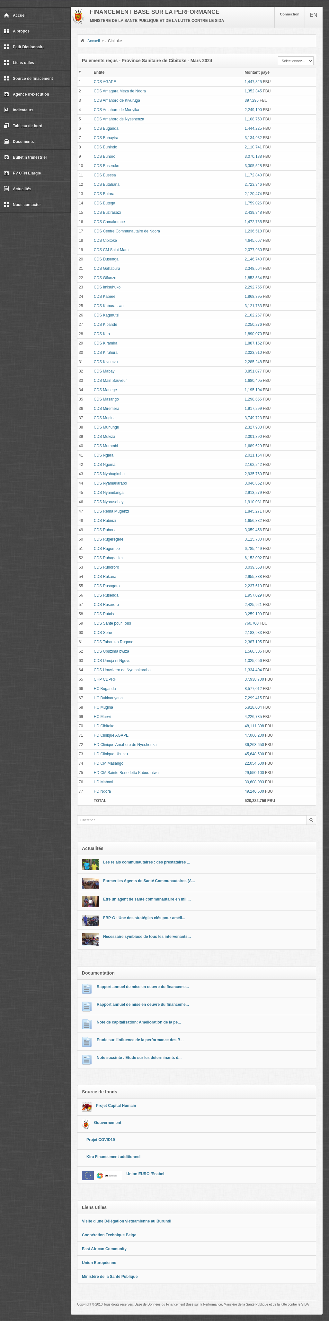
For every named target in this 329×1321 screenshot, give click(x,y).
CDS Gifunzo (105, 278)
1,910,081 (253, 502)
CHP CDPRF (105, 679)
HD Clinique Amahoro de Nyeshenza (125, 744)
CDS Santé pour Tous (112, 623)
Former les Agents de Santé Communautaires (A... (149, 881)
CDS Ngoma (104, 464)
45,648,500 (254, 754)
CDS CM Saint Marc (111, 250)
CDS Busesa (105, 175)
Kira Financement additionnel (113, 1157)
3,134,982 (253, 138)
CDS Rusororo (106, 604)
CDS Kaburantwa (109, 306)
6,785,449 (253, 548)
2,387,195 (253, 642)
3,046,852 (253, 483)
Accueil (15, 15)
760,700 (252, 623)
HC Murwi (102, 716)
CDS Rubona (105, 530)
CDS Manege (105, 390)
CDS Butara (104, 194)
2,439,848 (253, 212)
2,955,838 (253, 576)
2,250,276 (253, 324)
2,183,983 (253, 632)
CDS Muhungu (106, 427)
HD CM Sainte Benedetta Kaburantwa (126, 772)
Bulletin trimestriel (25, 157)
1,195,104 (253, 390)
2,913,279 (253, 492)
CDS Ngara (103, 455)
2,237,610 (253, 586)
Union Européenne (99, 1262)
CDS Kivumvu (106, 362)
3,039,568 (253, 567)
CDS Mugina (105, 418)
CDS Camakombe (109, 222)
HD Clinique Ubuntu (111, 754)
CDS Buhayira (106, 138)
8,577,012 (253, 688)
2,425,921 (253, 604)
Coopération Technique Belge (109, 1235)
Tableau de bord (23, 125)
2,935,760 (253, 474)
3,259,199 (253, 614)
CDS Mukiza (104, 436)
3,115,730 (253, 539)
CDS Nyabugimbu (109, 474)
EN (313, 15)
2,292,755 (253, 287)
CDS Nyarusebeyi (109, 502)
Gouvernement (107, 1122)
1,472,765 (253, 222)
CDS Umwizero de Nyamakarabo (122, 670)
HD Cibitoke (104, 726)
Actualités (17, 189)
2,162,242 (253, 464)
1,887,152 (253, 343)
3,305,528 (253, 166)
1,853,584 (253, 278)
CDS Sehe (103, 632)
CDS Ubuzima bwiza (111, 651)
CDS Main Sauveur (110, 380)
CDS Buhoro (104, 156)
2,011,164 (253, 455)
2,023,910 (253, 352)
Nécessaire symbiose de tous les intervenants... (147, 936)
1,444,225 (253, 128)
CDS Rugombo (107, 548)
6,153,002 (253, 558)
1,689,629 (253, 446)
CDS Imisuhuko (107, 287)
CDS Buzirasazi (107, 212)
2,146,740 (253, 259)
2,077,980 (253, 250)
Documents (19, 141)
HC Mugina (103, 707)
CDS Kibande (105, 324)
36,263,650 (254, 744)
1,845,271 (253, 511)
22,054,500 (254, 763)
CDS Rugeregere (108, 539)
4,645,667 (253, 240)
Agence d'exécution (26, 94)
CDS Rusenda (106, 595)
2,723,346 (253, 184)
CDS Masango (106, 399)
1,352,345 (253, 91)
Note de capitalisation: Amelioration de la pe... (139, 1022)
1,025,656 (253, 660)
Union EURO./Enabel (145, 1174)
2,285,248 (253, 362)
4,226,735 (253, 716)
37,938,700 (254, 679)
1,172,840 (253, 175)
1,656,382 (253, 520)
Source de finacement (28, 78)
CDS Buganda (106, 128)
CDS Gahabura (107, 268)
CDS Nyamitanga (109, 492)
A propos (17, 31)
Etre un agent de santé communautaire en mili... (147, 899)
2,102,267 (253, 315)
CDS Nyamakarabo (110, 483)
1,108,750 (253, 119)
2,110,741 (253, 147)
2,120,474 (253, 194)
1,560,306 (253, 651)
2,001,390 (253, 436)
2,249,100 (253, 110)
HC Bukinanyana (108, 698)
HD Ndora (102, 791)
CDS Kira (102, 334)
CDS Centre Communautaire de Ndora (127, 231)
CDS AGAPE (105, 82)
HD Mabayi (103, 782)
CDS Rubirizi (105, 520)
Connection (289, 14)
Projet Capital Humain (116, 1105)
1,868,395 (253, 296)
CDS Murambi (106, 446)
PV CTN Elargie (22, 173)
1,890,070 (253, 334)
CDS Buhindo (105, 147)
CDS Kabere (104, 296)
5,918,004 (253, 707)
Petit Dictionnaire (24, 47)
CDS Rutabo (104, 614)
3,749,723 (253, 418)
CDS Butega (104, 203)
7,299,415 (253, 698)
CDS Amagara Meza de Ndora (120, 91)
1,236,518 (253, 231)
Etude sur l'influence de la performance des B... (140, 1040)
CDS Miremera (106, 408)
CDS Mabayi (104, 371)
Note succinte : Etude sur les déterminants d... (139, 1057)
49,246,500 (254, 791)
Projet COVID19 (100, 1139)
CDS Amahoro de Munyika (116, 110)
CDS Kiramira (105, 343)
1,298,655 (253, 399)
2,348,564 (253, 268)
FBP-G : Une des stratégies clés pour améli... (144, 918)
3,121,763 (253, 306)
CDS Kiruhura (106, 352)
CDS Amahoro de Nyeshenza (119, 119)
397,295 (252, 100)
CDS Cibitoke (105, 240)
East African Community (104, 1249)
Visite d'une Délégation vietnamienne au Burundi (126, 1221)
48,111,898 (254, 726)
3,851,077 (253, 371)
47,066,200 (254, 735)
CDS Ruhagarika (108, 558)
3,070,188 (253, 156)
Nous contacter (22, 204)
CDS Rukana (105, 576)
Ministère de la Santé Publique (110, 1276)
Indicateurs (18, 110)
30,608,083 (254, 782)
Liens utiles (19, 62)
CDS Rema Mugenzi (111, 511)
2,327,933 (253, 427)
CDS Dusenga (106, 259)
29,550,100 (254, 772)
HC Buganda (105, 688)
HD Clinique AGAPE (111, 735)
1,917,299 (253, 408)
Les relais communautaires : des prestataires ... (146, 862)
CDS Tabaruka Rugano (113, 642)
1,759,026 (253, 203)
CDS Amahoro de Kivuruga (117, 100)
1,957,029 (253, 595)
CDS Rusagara (107, 586)
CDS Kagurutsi (106, 315)
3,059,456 (253, 530)
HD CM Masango (108, 763)
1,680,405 (253, 380)
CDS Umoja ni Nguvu (112, 660)
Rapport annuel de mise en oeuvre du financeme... (143, 987)
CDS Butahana (107, 184)
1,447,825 (253, 82)
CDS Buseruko (106, 166)
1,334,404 (253, 670)
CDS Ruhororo (106, 567)
